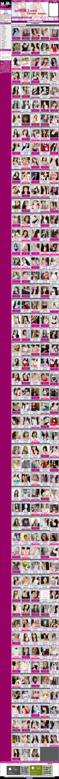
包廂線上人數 (4, 35)
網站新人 (3, 40)
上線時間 (3, 32)
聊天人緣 (3, 34)
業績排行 (3, 25)
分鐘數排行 (4, 26)
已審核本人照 (4, 45)
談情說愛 (3, 46)
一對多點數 (4, 37)
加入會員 (6, 12)
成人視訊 (3, 48)
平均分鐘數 (4, 29)
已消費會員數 (4, 28)
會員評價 (3, 31)
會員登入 (6, 10)
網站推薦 (3, 43)
